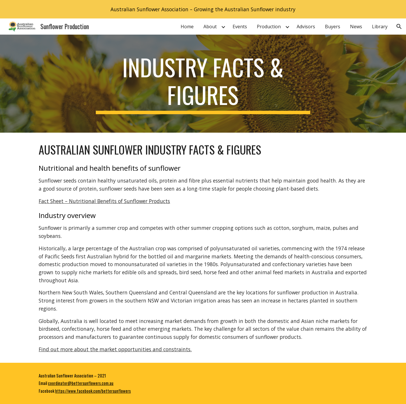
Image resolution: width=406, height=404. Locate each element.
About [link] (210, 26)
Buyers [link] (332, 26)
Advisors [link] (306, 26)
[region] (203, 9)
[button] (399, 26)
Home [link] (187, 26)
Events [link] (240, 26)
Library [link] (380, 26)
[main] (203, 83)
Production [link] (269, 26)
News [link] (356, 26)
